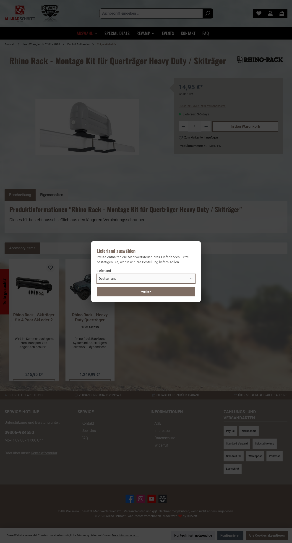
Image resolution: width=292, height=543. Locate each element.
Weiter (146, 292)
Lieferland (104, 271)
